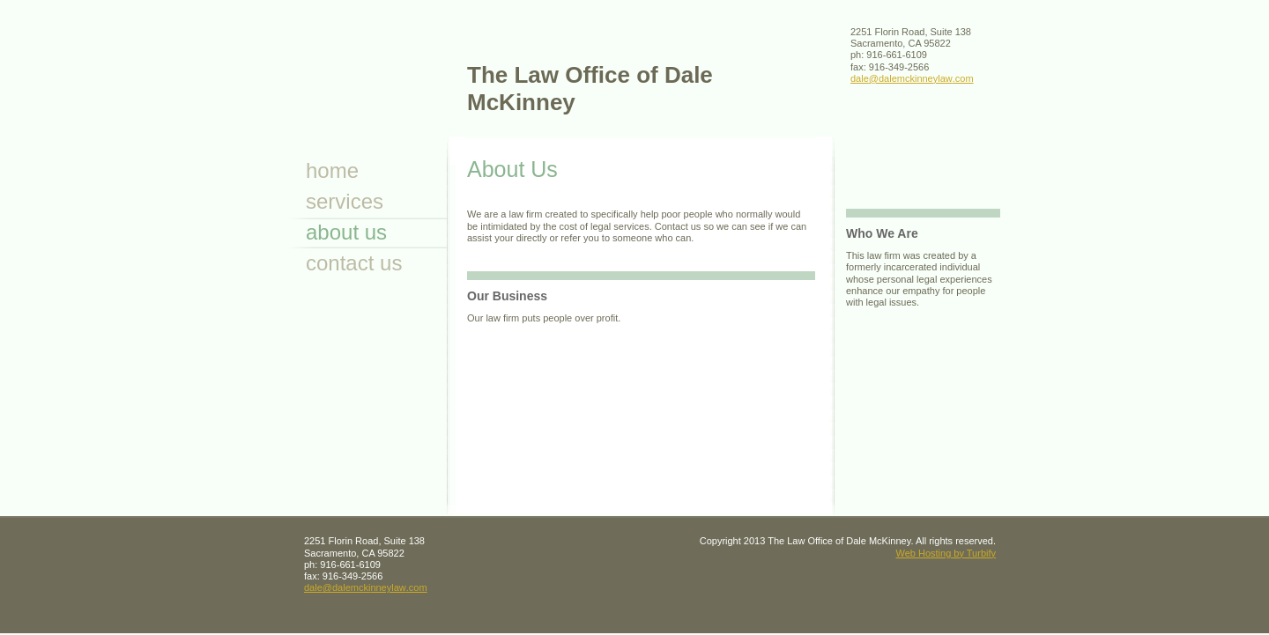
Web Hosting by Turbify (945, 553)
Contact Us (354, 263)
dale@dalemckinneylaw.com (912, 78)
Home (332, 170)
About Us (346, 232)
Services (344, 201)
